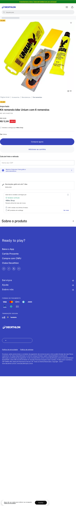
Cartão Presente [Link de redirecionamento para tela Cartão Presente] (10, 253)
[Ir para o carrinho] (72, 7)
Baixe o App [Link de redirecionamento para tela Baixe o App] (8, 249)
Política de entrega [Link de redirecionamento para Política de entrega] (26, 349)
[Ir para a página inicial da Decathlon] (9, 7)
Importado (4, 106)
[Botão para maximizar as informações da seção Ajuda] (72, 284)
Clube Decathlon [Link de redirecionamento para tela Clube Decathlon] (10, 263)
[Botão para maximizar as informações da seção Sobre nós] (72, 289)
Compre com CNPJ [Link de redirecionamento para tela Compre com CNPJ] (11, 258)
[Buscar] (4, 12)
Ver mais (66, 210)
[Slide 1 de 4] (38, 1)
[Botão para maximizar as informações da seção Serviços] (72, 280)
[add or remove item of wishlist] (71, 23)
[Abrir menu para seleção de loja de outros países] (17, 340)
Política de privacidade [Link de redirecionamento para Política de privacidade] (10, 349)
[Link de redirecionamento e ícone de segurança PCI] (8, 317)
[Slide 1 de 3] (37, 57)
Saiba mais (8, 187)
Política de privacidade (10, 503)
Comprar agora (37, 142)
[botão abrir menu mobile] (67, 7)
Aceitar (40, 502)
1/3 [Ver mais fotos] (69, 91)
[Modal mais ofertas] (68, 195)
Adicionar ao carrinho (37, 149)
